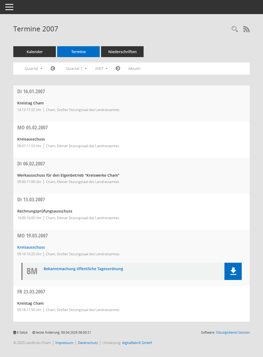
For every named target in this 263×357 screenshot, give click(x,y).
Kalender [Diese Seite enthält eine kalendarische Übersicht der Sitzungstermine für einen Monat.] (35, 51)
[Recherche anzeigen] (235, 29)
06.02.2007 (31, 163)
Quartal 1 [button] (76, 68)
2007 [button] (101, 68)
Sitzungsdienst (233, 332)
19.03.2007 (32, 235)
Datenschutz (88, 342)
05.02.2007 (32, 127)
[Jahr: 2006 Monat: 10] (53, 68)
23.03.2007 (31, 291)
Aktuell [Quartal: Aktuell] (134, 68)
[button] (233, 271)
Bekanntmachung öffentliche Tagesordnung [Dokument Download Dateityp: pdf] (83, 269)
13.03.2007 (31, 199)
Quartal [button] (34, 68)
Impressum (64, 342)
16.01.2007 (31, 91)
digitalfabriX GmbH (137, 342)
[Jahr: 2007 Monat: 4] (118, 68)
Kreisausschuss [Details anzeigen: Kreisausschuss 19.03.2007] (31, 247)
